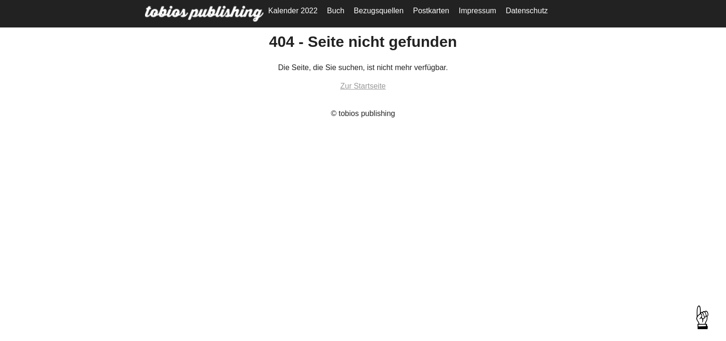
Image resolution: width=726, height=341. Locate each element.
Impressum (477, 11)
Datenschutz (527, 11)
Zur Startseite (363, 86)
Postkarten (431, 11)
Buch (335, 11)
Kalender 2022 (293, 11)
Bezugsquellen (379, 11)
